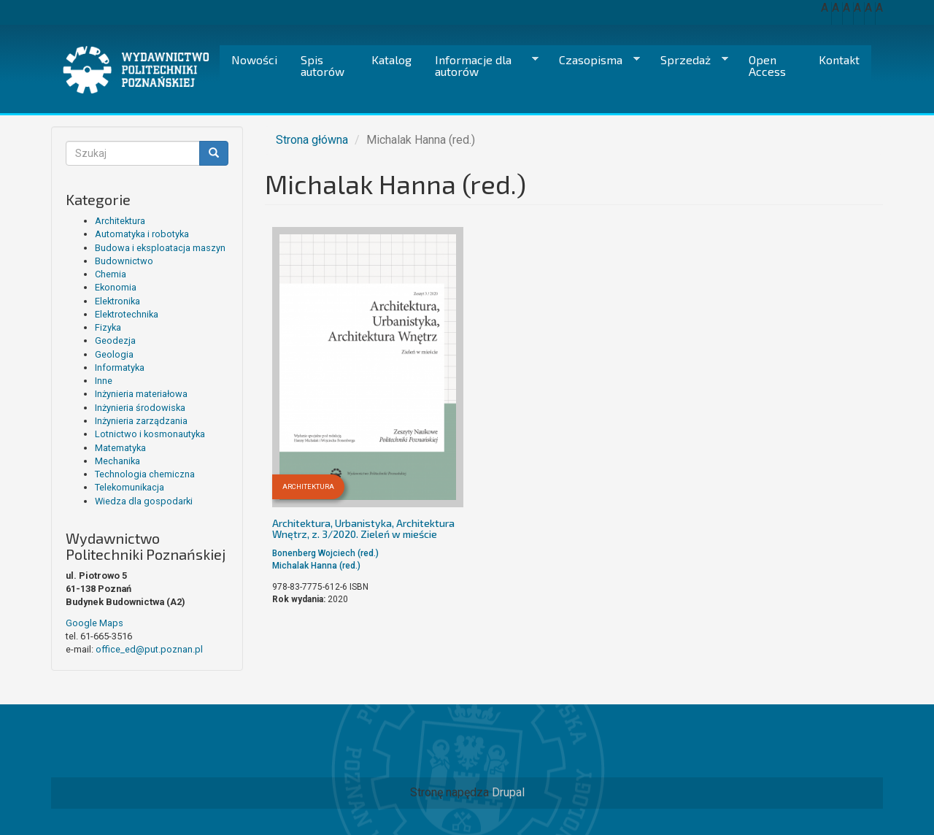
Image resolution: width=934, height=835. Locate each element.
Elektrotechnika (126, 314)
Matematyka (120, 447)
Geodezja (115, 340)
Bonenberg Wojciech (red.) (325, 553)
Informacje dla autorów (481, 65)
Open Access (767, 65)
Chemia (110, 274)
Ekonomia (115, 287)
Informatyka (119, 367)
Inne (103, 380)
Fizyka (108, 327)
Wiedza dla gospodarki (144, 501)
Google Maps (94, 622)
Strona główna (312, 140)
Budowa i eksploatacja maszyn (160, 247)
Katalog (391, 59)
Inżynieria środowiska (140, 407)
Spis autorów (322, 65)
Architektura (120, 220)
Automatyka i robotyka (142, 233)
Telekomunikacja (129, 487)
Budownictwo (124, 260)
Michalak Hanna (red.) (316, 566)
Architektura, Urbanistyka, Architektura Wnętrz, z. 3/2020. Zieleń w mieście (363, 528)
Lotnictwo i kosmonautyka (150, 433)
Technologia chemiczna (145, 474)
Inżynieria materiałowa (141, 393)
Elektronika (117, 301)
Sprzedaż (688, 60)
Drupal (508, 792)
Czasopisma (593, 60)
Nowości (254, 59)
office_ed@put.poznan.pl (149, 649)
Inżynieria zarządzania (141, 420)
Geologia (114, 354)
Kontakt (839, 59)
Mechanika (117, 460)
